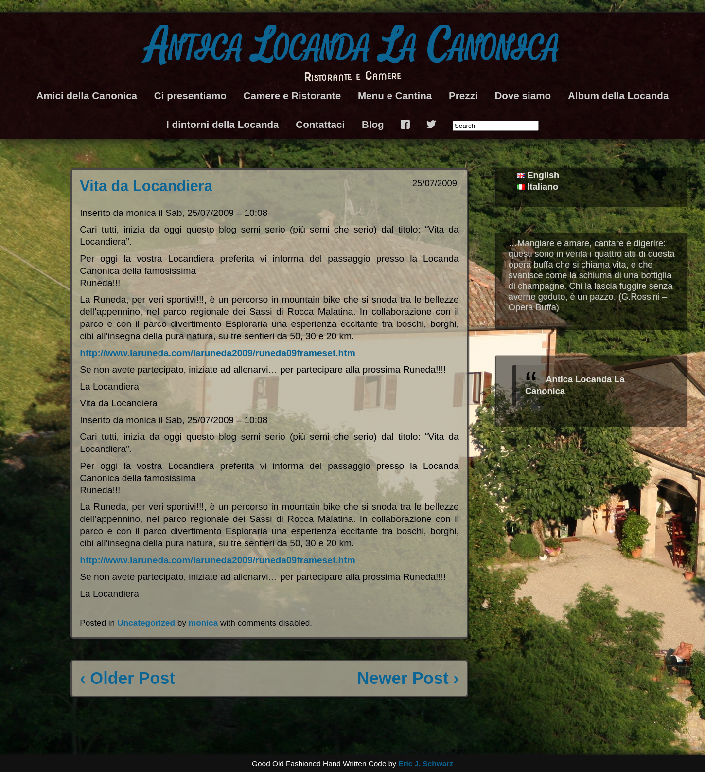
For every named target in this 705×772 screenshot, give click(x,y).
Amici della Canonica (86, 95)
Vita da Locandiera (146, 186)
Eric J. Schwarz (425, 763)
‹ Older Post (127, 678)
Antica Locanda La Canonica (353, 46)
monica (203, 623)
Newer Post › (407, 678)
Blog (373, 124)
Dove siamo (522, 95)
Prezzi (463, 95)
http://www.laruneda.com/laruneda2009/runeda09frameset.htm (217, 353)
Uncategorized (146, 623)
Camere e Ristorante (292, 95)
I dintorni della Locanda (222, 124)
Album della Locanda (618, 95)
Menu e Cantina (395, 95)
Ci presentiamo (190, 95)
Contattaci (320, 124)
